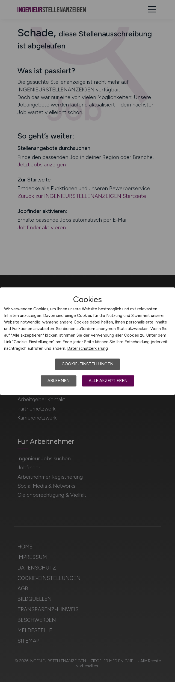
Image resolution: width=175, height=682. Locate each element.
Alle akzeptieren (108, 380)
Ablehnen (59, 380)
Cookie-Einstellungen (87, 364)
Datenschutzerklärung (87, 348)
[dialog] (87, 341)
